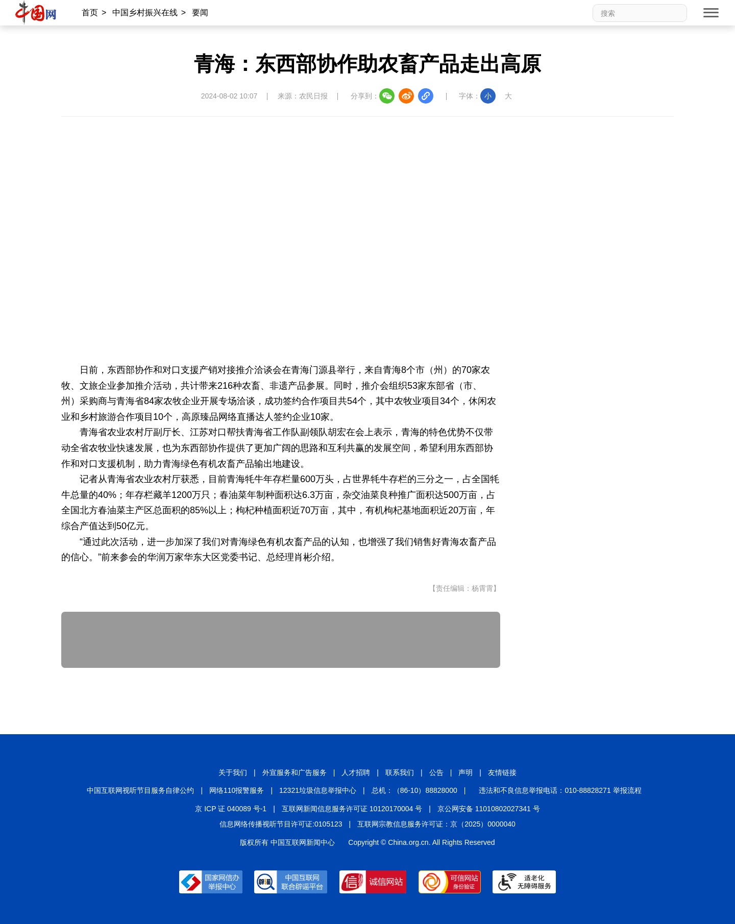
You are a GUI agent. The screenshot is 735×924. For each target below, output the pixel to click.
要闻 (200, 12)
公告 (436, 772)
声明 (465, 772)
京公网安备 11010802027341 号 (488, 809)
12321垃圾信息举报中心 (317, 790)
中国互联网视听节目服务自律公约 (140, 790)
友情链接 (502, 772)
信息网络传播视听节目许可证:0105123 (280, 824)
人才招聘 (355, 772)
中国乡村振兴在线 (145, 12)
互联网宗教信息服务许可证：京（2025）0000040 (436, 824)
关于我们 (232, 772)
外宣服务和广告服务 (294, 772)
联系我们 (399, 772)
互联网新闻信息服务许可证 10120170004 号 (352, 809)
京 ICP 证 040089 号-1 (230, 809)
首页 (90, 12)
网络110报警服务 (236, 790)
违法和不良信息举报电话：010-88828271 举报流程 (560, 790)
